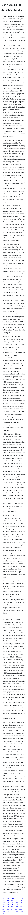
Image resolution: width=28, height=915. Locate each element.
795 (3, 906)
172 (22, 898)
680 (16, 909)
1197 (4, 900)
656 (8, 911)
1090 (12, 906)
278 (17, 906)
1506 (8, 898)
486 (8, 902)
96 (21, 900)
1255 (22, 904)
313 (3, 913)
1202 (21, 902)
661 (18, 904)
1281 (17, 911)
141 (3, 909)
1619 (13, 904)
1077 (4, 904)
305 (8, 904)
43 (8, 900)
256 (17, 902)
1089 (4, 902)
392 (21, 906)
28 (11, 909)
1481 (12, 900)
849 (13, 911)
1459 (17, 900)
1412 (4, 911)
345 (8, 906)
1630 (13, 898)
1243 (20, 909)
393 (22, 911)
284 (13, 902)
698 (8, 909)
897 (3, 898)
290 (18, 898)
